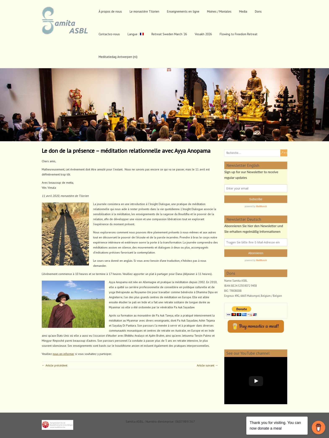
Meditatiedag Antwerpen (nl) (118, 57)
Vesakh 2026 (203, 34)
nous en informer (63, 354)
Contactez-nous (109, 34)
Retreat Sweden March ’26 (169, 34)
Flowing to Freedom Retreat (238, 34)
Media (243, 11)
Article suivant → (207, 365)
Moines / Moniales (219, 11)
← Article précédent (54, 365)
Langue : (136, 34)
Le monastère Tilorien (144, 11)
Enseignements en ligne (183, 11)
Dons (258, 11)
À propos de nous (110, 11)
